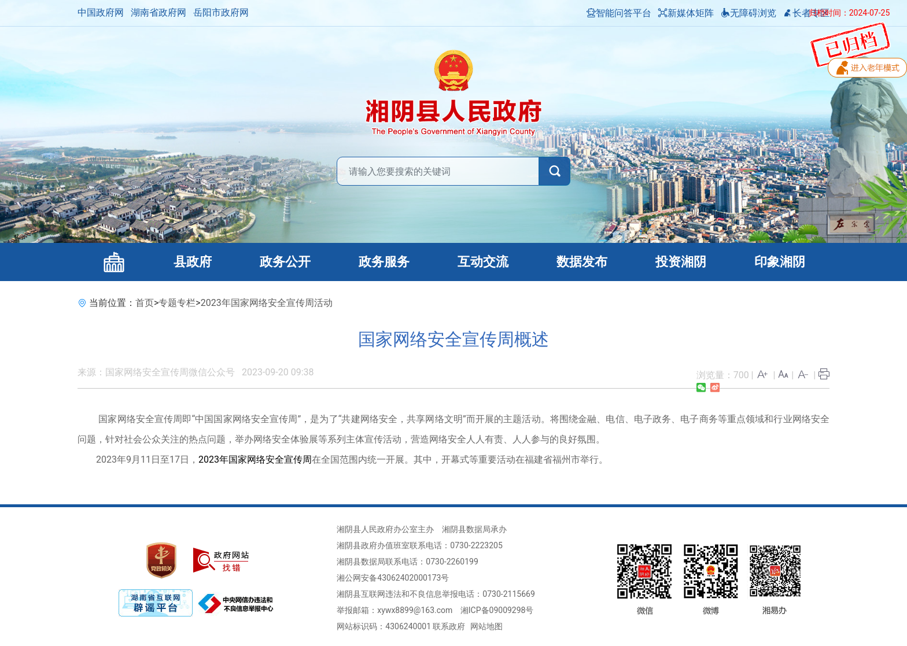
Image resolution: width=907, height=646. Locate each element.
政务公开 (285, 261)
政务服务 (384, 261)
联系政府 (449, 626)
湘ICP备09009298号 (497, 610)
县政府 (193, 261)
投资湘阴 (680, 261)
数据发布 (581, 261)
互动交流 (483, 261)
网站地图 (486, 626)
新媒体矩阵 (686, 13)
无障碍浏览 (748, 13)
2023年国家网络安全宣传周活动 (267, 302)
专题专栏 (177, 302)
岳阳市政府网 (221, 12)
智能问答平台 (619, 13)
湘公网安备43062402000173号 (393, 577)
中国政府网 (101, 12)
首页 (144, 302)
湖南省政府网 (158, 12)
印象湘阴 (779, 261)
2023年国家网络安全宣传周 (255, 459)
